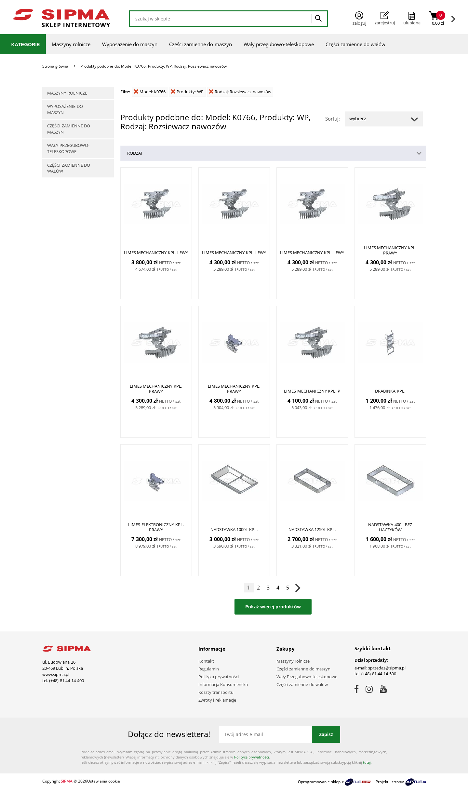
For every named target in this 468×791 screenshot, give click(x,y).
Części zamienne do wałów (356, 44)
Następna (297, 587)
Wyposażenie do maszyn (129, 44)
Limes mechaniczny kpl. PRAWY (390, 250)
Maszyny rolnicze (71, 44)
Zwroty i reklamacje (217, 700)
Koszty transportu (216, 692)
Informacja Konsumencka (223, 684)
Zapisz (326, 734)
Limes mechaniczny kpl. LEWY (156, 252)
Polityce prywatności (251, 757)
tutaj (367, 762)
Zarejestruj (385, 18)
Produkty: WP (187, 92)
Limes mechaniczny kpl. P (312, 391)
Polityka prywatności (218, 677)
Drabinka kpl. (390, 391)
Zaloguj (359, 18)
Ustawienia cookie (103, 781)
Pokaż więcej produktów (273, 606)
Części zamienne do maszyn (200, 44)
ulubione (412, 23)
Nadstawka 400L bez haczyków (390, 527)
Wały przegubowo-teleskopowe (279, 44)
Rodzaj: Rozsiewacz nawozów (240, 92)
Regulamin (208, 669)
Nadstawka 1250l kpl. (312, 529)
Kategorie (25, 44)
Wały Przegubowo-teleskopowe (307, 677)
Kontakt (206, 661)
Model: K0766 (150, 92)
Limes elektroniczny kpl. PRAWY (155, 527)
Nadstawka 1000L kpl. (234, 529)
